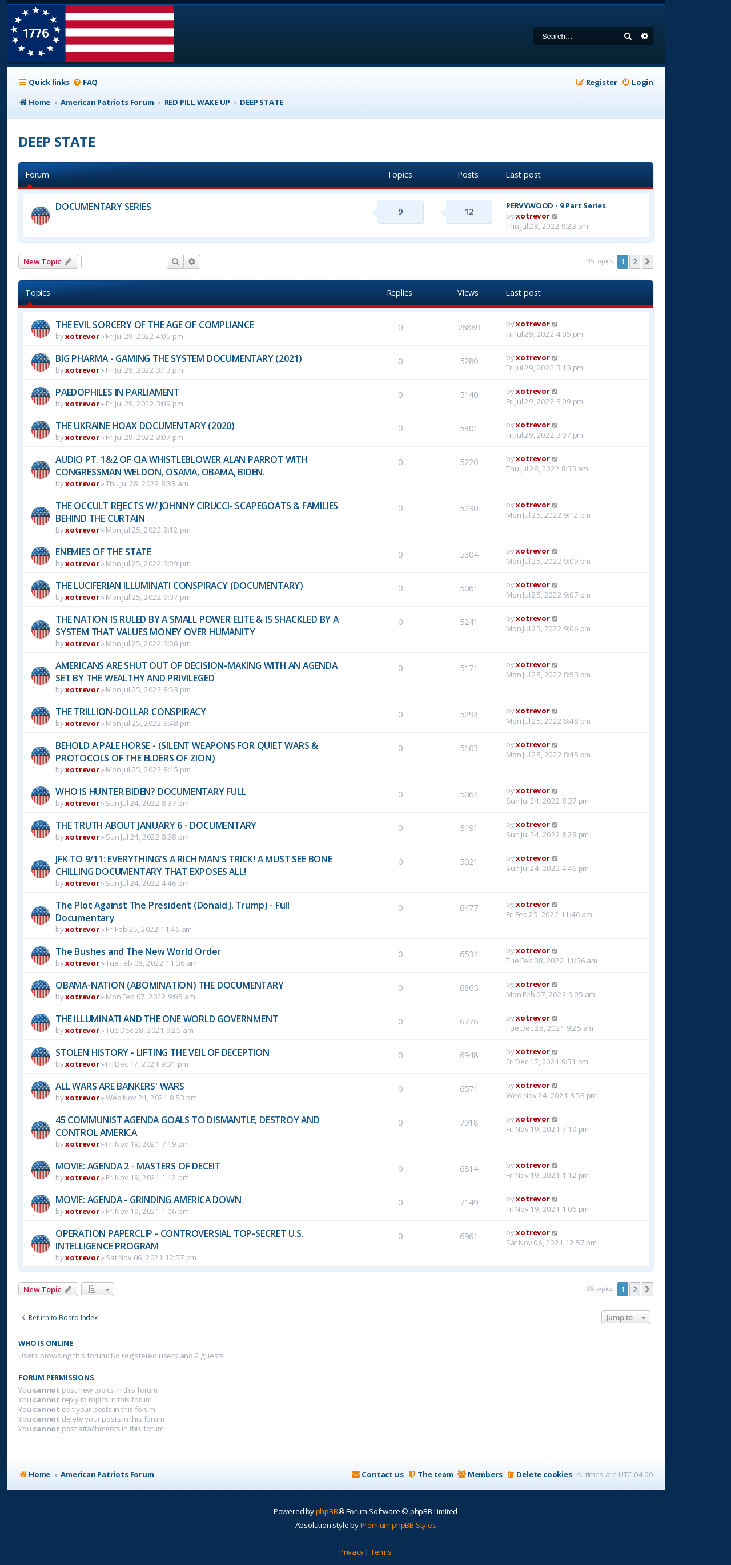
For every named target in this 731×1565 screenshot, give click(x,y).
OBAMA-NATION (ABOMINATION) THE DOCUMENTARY (169, 985)
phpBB (327, 1511)
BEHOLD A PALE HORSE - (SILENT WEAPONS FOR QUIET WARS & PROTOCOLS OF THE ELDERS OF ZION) (186, 751)
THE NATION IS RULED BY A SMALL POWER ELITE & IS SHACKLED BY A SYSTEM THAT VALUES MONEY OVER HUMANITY (197, 625)
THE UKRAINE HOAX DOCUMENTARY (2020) (145, 426)
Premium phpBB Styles (398, 1525)
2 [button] (635, 261)
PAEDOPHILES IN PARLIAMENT (117, 392)
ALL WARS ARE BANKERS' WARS (119, 1086)
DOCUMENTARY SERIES (103, 206)
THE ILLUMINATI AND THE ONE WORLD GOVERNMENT (166, 1019)
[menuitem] (85, 82)
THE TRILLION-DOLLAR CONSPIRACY (130, 711)
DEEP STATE (56, 141)
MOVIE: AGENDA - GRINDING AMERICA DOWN (148, 1199)
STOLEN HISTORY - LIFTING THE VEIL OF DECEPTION (162, 1052)
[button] (647, 261)
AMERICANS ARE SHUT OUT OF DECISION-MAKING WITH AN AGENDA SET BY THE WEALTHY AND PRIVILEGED (196, 671)
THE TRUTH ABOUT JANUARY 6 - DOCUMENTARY (155, 825)
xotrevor (532, 216)
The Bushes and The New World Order (138, 951)
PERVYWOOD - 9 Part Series (556, 205)
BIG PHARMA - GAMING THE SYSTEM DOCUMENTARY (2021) (178, 358)
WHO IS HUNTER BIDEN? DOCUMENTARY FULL (150, 791)
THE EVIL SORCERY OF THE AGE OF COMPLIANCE (154, 324)
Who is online (45, 1343)
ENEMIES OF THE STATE (103, 552)
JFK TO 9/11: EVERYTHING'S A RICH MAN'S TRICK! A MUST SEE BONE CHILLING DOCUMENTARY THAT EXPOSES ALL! (193, 865)
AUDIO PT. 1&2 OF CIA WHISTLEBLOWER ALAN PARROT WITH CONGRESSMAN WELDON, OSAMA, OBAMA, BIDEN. (181, 465)
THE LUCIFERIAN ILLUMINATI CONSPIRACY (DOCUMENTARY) (179, 585)
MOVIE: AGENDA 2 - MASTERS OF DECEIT (137, 1166)
